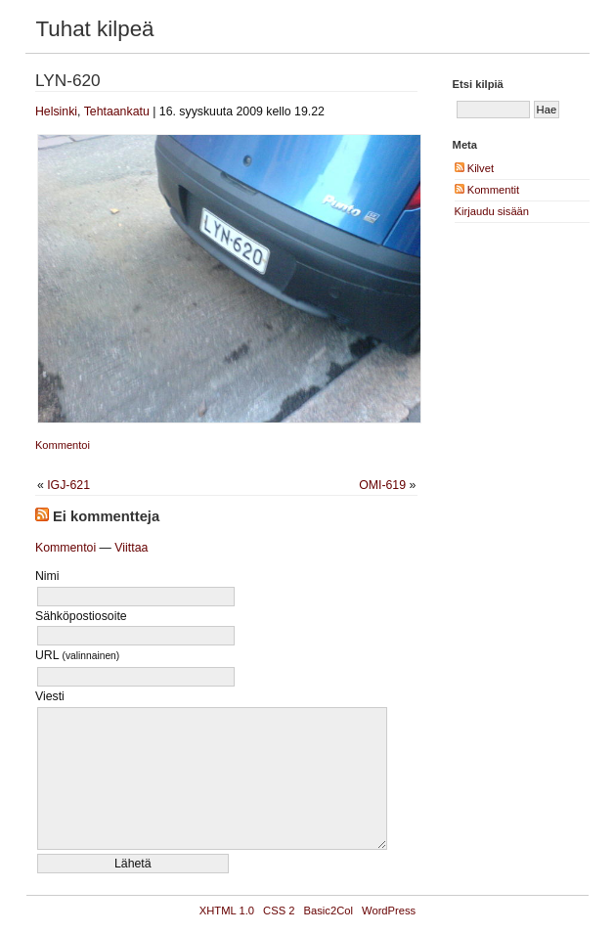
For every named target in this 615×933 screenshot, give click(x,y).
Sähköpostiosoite (81, 616)
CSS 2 (278, 910)
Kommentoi (62, 445)
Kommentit (487, 190)
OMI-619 (382, 485)
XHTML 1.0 (226, 910)
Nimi (47, 576)
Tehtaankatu (117, 111)
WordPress (389, 910)
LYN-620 (68, 80)
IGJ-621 (68, 485)
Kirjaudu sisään (492, 211)
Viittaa (131, 548)
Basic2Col (328, 910)
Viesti (50, 696)
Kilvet (474, 168)
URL (77, 655)
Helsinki (56, 111)
